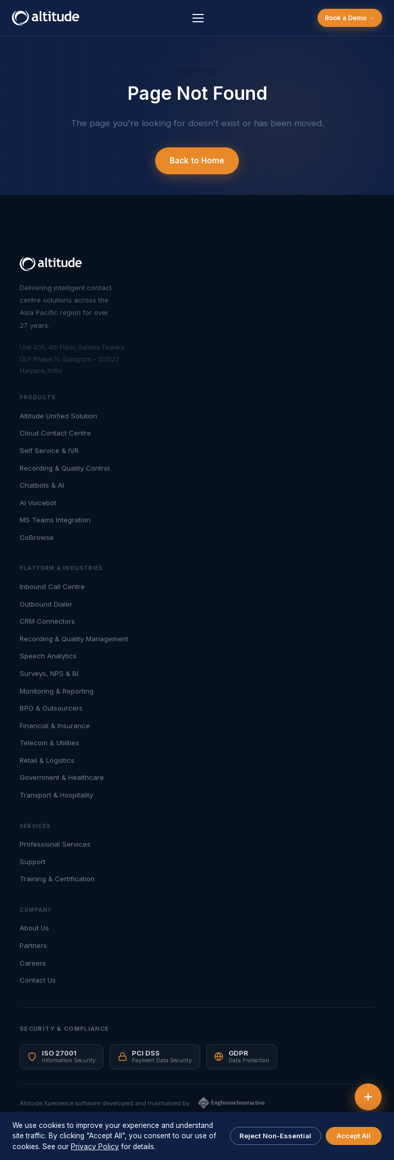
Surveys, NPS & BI (49, 673)
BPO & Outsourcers (51, 708)
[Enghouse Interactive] (231, 1103)
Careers (33, 963)
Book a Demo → (349, 18)
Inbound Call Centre (52, 586)
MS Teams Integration (55, 520)
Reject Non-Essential (275, 1136)
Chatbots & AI (42, 485)
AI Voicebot (38, 503)
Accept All (354, 1136)
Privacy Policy (95, 1146)
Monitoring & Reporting (57, 691)
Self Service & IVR (49, 450)
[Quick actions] (368, 1096)
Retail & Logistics (47, 760)
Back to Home (197, 160)
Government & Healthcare (62, 777)
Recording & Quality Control (65, 468)
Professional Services (55, 844)
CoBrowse (37, 537)
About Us (34, 928)
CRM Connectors (47, 621)
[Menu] (198, 18)
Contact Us (38, 980)
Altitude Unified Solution (58, 416)
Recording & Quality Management (74, 639)
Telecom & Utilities (49, 743)
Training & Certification (57, 879)
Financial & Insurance (55, 725)
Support (33, 861)
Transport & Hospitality (56, 795)
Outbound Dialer (46, 604)
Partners (33, 945)
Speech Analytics (48, 656)
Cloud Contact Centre (55, 433)
